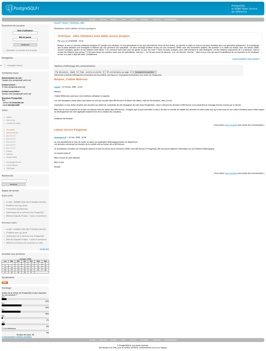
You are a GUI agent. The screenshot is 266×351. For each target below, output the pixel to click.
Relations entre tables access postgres (105, 35)
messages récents (15, 65)
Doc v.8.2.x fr (10, 139)
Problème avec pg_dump (16, 205)
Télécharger (10, 168)
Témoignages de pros (13, 162)
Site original (10, 130)
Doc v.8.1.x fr (10, 142)
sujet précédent (239, 59)
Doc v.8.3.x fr (10, 136)
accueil (92, 19)
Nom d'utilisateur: (25, 31)
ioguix (57, 87)
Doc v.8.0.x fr (10, 145)
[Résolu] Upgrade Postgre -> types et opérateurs (26, 216)
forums (133, 19)
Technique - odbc (77, 23)
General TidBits (11, 157)
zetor (63, 41)
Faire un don (10, 120)
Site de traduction (12, 133)
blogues (114, 19)
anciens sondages (24, 337)
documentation (170, 19)
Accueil (57, 23)
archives (103, 19)
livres (123, 19)
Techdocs (9, 154)
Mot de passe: (25, 37)
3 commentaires (8, 337)
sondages (144, 19)
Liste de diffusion (12, 165)
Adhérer (9, 117)
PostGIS (9, 151)
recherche (156, 19)
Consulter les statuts (13, 123)
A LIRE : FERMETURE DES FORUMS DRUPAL (26, 202)
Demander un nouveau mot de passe (21, 50)
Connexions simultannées (17, 209)
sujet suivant (253, 59)
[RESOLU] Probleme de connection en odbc (24, 243)
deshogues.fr (60, 137)
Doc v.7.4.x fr (10, 148)
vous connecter (231, 125)
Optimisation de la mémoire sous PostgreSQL (25, 212)
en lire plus (44, 249)
